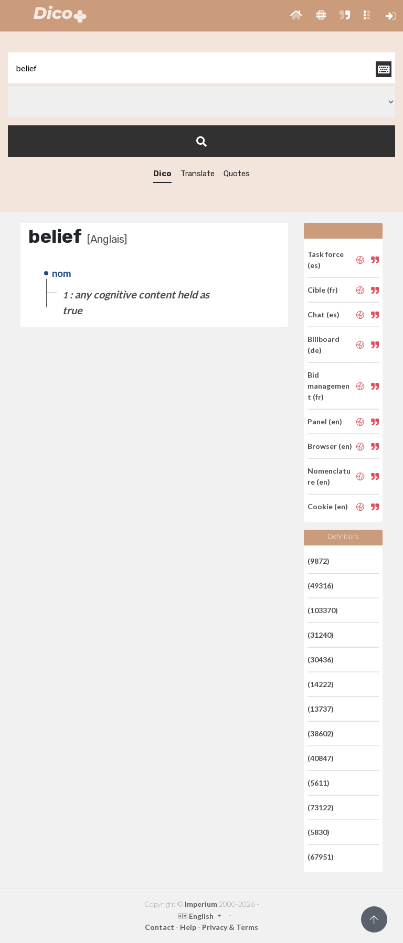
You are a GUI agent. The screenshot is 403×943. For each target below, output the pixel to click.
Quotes (237, 173)
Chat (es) (323, 314)
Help (188, 927)
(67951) (320, 856)
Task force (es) (325, 260)
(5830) (318, 832)
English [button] (196, 916)
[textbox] (201, 67)
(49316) (320, 585)
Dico (162, 173)
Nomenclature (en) (329, 476)
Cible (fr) (322, 289)
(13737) (320, 708)
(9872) (318, 560)
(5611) (318, 782)
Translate (198, 173)
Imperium (201, 903)
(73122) (320, 807)
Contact (159, 927)
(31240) (320, 634)
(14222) (320, 684)
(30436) (320, 659)
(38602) (320, 733)
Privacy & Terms (230, 927)
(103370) (322, 610)
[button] (296, 15)
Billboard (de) (323, 345)
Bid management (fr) (328, 385)
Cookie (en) (327, 506)
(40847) (320, 758)
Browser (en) (329, 446)
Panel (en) (324, 421)
